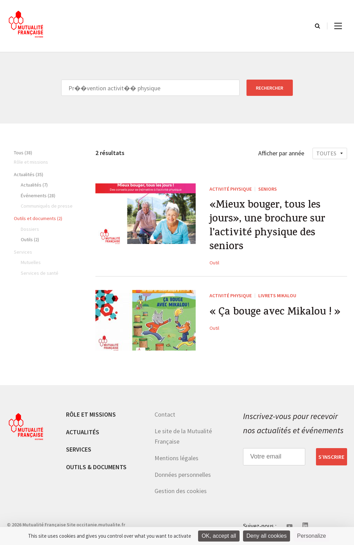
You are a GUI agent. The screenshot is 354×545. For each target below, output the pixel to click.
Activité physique (230, 189)
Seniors (267, 189)
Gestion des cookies (181, 491)
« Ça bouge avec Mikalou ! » (275, 313)
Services (78, 449)
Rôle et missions (91, 414)
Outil (214, 263)
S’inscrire (331, 456)
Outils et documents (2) (38, 218)
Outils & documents (96, 467)
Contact (165, 414)
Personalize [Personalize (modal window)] (311, 536)
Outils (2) (30, 239)
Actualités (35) (28, 174)
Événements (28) (38, 195)
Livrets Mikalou (277, 295)
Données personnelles (183, 475)
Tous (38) (23, 152)
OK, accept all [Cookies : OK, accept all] (219, 536)
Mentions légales (176, 458)
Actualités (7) (34, 185)
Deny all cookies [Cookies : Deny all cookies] (266, 536)
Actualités (82, 432)
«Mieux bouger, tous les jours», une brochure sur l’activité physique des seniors (267, 226)
